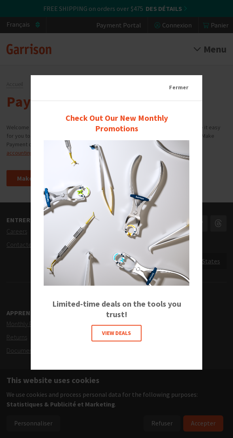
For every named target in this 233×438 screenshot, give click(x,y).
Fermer (179, 87)
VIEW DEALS (116, 332)
